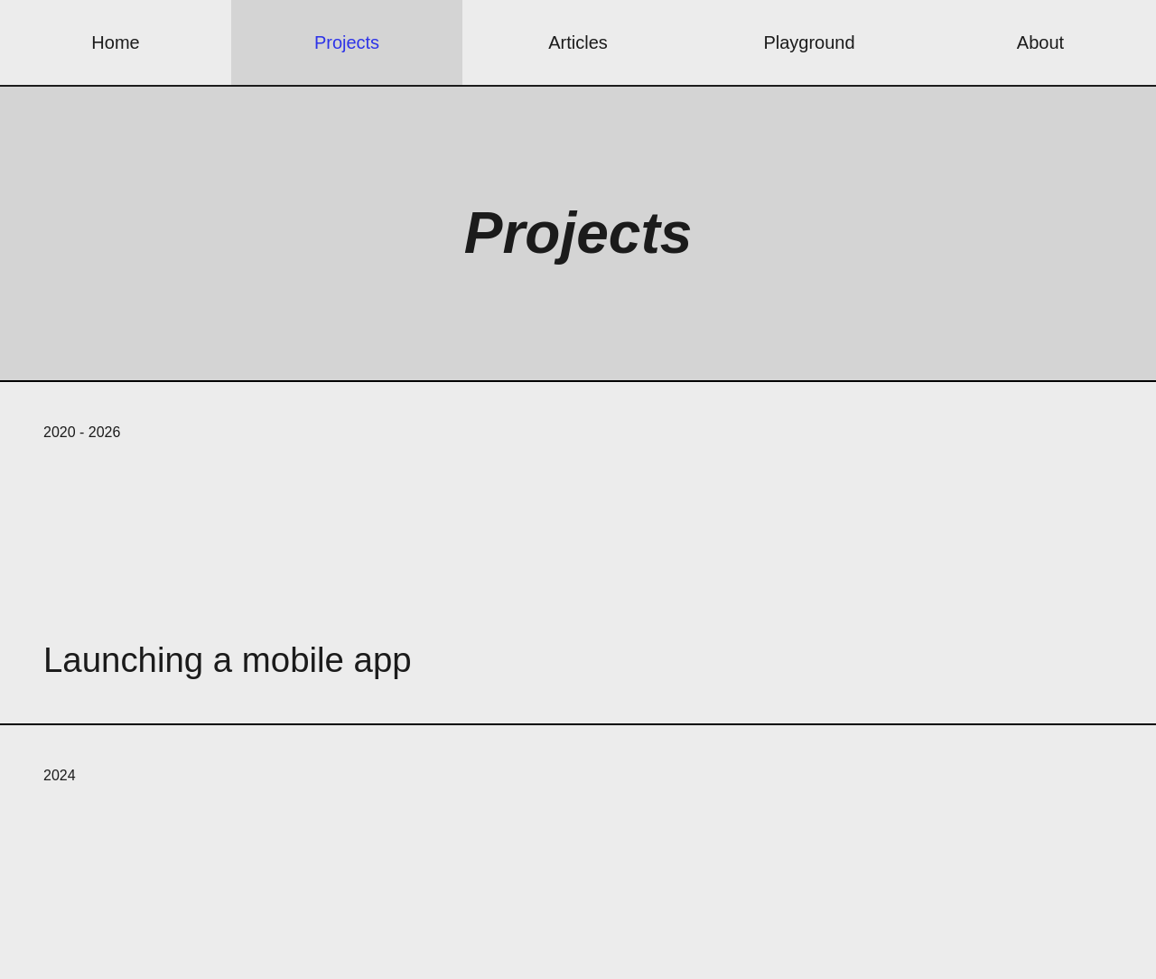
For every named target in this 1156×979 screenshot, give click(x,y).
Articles (578, 42)
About (1040, 42)
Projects (346, 42)
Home (115, 42)
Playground (808, 42)
